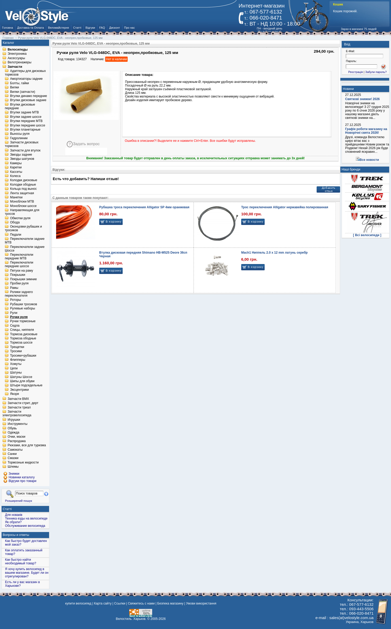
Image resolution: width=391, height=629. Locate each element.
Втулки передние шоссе (27, 125)
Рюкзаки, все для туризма (27, 445)
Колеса (15, 176)
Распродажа (17, 441)
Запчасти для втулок (25, 150)
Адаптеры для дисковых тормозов (25, 72)
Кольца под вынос (23, 189)
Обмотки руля (20, 218)
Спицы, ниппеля (22, 330)
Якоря (14, 394)
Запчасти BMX (18, 399)
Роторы (15, 300)
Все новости (369, 160)
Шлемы (13, 467)
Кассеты (16, 172)
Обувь (12, 428)
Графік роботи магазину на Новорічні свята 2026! (366, 131)
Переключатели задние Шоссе (24, 248)
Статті (77, 27)
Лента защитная (22, 193)
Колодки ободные (23, 184)
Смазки (13, 458)
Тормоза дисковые (23, 334)
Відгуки (90, 27)
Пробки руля (19, 283)
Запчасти (15, 67)
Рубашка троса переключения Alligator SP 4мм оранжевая (144, 207)
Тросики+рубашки (23, 355)
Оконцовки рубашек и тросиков (23, 228)
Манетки (16, 197)
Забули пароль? (376, 72)
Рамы (14, 288)
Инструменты (17, 424)
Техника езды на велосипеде (26, 518)
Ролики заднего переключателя (19, 293)
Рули (13, 313)
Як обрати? (13, 522)
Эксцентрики (19, 390)
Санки (12, 454)
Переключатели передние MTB (19, 256)
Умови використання (201, 603)
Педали (15, 234)
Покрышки (17, 275)
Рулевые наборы (22, 308)
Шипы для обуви (22, 381)
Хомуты (15, 364)
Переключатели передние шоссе (19, 264)
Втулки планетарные (25, 129)
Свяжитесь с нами (141, 603)
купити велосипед (78, 603)
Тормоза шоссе (21, 343)
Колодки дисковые (23, 180)
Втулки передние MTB (26, 121)
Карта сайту (102, 603)
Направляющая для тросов (22, 212)
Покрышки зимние (23, 279)
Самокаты (15, 449)
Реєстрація (355, 72)
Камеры (15, 163)
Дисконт (114, 27)
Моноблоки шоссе (23, 206)
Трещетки (17, 347)
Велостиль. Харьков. (131, 619)
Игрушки (14, 420)
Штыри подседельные (26, 385)
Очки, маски (16, 437)
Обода (15, 222)
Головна (7, 27)
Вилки (14, 87)
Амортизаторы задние (26, 79)
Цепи (13, 368)
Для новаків (13, 515)
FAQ (102, 27)
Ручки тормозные (22, 321)
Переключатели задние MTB (24, 241)
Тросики (16, 351)
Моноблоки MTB (22, 202)
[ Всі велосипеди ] (367, 235)
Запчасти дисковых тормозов (21, 144)
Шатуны (16, 373)
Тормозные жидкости (23, 462)
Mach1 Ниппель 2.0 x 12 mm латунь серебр (274, 252)
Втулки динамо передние (28, 96)
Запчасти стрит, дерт (23, 403)
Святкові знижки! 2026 (362, 99)
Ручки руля (19, 317)
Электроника (17, 54)
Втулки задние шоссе (25, 117)
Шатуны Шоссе (21, 377)
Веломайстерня (58, 27)
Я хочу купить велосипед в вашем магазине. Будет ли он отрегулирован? (26, 572)
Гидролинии (18, 138)
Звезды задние (21, 154)
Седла (14, 325)
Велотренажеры (19, 62)
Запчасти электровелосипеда (16, 413)
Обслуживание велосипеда (25, 526)
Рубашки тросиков (23, 304)
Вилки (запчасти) (22, 92)
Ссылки (119, 603)
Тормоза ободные (23, 338)
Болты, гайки (19, 83)
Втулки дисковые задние (28, 100)
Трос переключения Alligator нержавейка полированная (284, 207)
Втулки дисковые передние (20, 106)
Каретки (16, 167)
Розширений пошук (18, 500)
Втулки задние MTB (24, 112)
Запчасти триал (19, 407)
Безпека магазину (170, 603)
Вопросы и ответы (16, 535)
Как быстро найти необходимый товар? (20, 561)
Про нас (129, 27)
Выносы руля (19, 134)
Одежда (13, 432)
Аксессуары (16, 58)
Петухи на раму (21, 270)
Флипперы (17, 360)
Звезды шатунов (22, 159)
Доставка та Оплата (30, 27)
